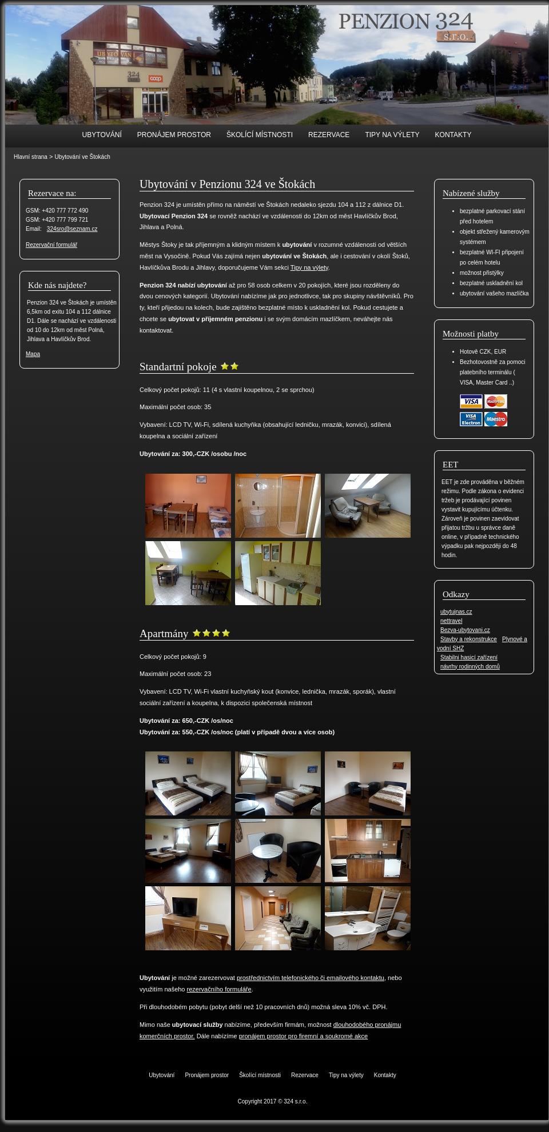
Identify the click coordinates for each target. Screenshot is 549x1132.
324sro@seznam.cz (72, 229)
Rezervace (328, 135)
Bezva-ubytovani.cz (465, 630)
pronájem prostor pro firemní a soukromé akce (303, 1036)
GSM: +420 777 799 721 (57, 220)
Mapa (33, 354)
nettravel (451, 621)
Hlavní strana (30, 157)
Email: (34, 229)
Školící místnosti (259, 135)
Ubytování (102, 135)
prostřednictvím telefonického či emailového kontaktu (310, 977)
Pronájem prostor (174, 135)
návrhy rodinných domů (470, 666)
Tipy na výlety (392, 135)
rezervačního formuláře (219, 989)
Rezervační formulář (51, 245)
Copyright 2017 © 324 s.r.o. (273, 1101)
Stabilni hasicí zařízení (469, 657)
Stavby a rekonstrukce (468, 639)
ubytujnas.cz (456, 612)
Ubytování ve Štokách (82, 157)
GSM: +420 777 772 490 (57, 210)
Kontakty (453, 135)
